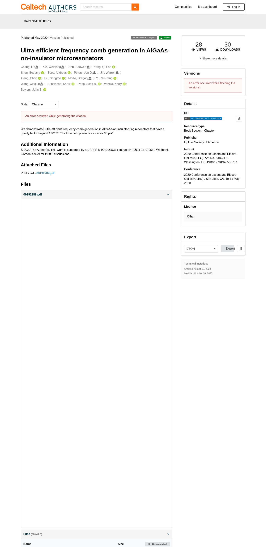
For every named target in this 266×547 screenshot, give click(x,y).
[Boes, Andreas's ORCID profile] (69, 73)
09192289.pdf (45, 173)
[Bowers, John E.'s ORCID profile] (44, 90)
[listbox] (44, 104)
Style (24, 104)
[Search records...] (106, 7)
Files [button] (96, 534)
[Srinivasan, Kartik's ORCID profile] (72, 84)
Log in (233, 6)
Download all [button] (157, 544)
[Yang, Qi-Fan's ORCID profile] (113, 67)
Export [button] (230, 248)
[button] (96, 195)
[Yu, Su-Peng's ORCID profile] (114, 78)
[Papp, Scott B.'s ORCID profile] (99, 84)
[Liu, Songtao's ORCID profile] (63, 78)
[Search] (135, 7)
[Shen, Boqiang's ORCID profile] (42, 73)
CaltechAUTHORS (37, 21)
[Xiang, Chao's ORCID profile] (39, 78)
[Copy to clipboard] (239, 118)
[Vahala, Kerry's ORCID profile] (124, 84)
